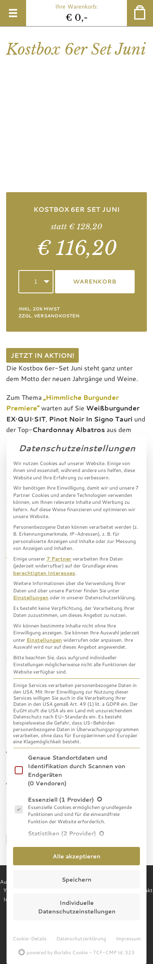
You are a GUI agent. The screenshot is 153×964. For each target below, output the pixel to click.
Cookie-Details (30, 938)
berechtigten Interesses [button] (44, 573)
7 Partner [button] (59, 558)
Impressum (128, 938)
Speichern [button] (76, 879)
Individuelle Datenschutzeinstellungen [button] (76, 907)
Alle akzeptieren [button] (76, 856)
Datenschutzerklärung (81, 938)
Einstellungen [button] (31, 597)
